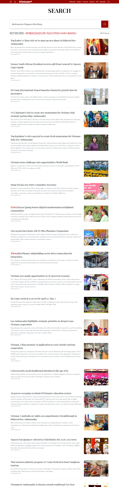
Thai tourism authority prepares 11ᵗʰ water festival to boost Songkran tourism (45, 463)
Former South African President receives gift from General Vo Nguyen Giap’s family (46, 65)
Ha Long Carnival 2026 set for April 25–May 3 (33, 298)
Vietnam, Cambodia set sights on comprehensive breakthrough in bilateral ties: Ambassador (44, 417)
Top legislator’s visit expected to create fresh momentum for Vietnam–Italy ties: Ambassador (46, 138)
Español (92, 2)
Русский (102, 2)
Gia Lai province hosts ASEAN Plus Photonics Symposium (39, 230)
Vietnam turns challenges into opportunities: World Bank (39, 162)
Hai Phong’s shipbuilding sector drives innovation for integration (41, 255)
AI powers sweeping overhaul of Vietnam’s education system (41, 393)
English (79, 2)
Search (59, 10)
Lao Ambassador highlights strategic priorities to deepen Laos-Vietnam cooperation (42, 322)
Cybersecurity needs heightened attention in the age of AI (39, 370)
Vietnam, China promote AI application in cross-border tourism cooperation (43, 346)
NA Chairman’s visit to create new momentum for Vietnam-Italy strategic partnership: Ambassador (43, 114)
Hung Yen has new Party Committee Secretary (33, 184)
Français (85, 2)
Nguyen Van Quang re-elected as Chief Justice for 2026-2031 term (43, 439)
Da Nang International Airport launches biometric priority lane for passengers (44, 92)
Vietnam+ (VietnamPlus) (25, 1)
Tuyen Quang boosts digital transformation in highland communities (42, 209)
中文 (97, 1)
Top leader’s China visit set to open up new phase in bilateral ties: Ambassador (43, 42)
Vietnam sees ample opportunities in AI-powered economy (40, 275)
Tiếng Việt (72, 2)
